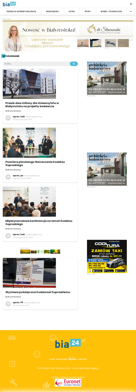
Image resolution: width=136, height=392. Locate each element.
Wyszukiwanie (11, 56)
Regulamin (61, 359)
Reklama (72, 359)
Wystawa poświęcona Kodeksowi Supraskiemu (37, 292)
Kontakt (82, 359)
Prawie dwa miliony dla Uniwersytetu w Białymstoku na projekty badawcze (32, 104)
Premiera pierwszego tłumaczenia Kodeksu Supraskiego (35, 163)
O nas (52, 359)
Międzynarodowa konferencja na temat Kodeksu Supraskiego (38, 222)
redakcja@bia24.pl (33, 116)
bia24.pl (95, 368)
